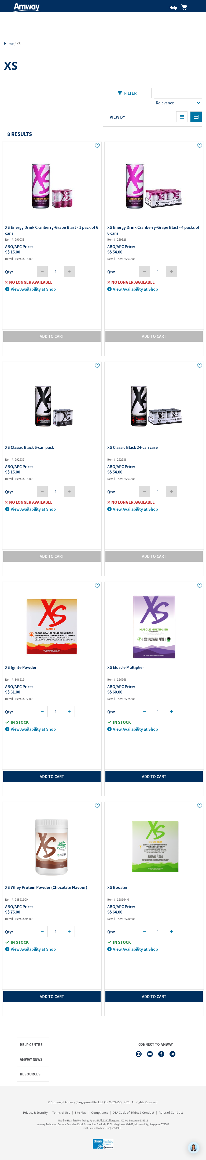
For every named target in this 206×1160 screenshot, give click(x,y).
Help (173, 7)
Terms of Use (61, 1112)
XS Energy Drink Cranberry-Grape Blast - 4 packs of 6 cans (153, 230)
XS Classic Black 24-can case (132, 447)
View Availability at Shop (30, 289)
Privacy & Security (35, 1112)
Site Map (81, 1112)
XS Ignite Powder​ (20, 667)
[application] (193, 1147)
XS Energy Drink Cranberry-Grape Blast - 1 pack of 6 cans (51, 230)
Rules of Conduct (171, 1112)
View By (117, 117)
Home (9, 43)
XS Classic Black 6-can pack (29, 447)
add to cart (52, 776)
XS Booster (117, 887)
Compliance (99, 1112)
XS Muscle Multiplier (125, 667)
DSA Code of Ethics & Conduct (133, 1112)
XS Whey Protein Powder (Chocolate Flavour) (46, 887)
